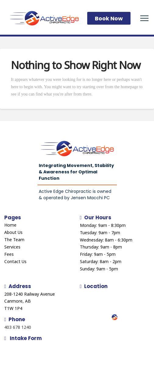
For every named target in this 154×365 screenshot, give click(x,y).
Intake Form (23, 338)
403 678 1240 (17, 327)
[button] (144, 18)
